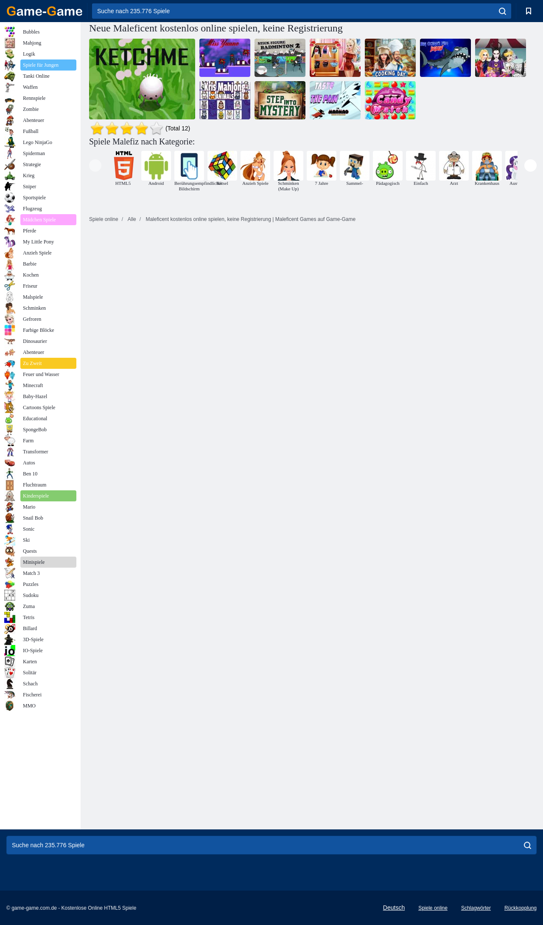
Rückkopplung (520, 908)
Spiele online (433, 908)
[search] (502, 11)
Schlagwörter (476, 908)
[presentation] (95, 165)
